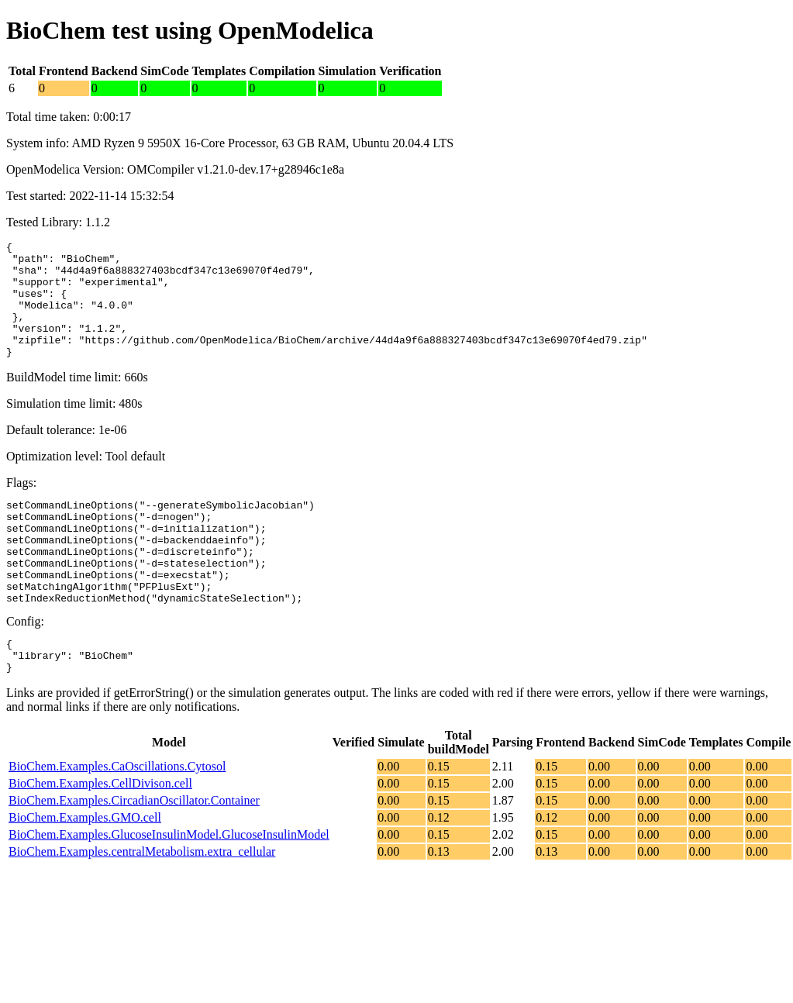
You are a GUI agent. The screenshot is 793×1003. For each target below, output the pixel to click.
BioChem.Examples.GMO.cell (85, 868)
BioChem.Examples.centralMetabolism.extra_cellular (142, 902)
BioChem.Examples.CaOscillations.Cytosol (117, 817)
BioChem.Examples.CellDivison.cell (100, 834)
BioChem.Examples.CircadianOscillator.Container (134, 851)
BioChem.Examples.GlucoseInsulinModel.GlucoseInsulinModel (169, 885)
